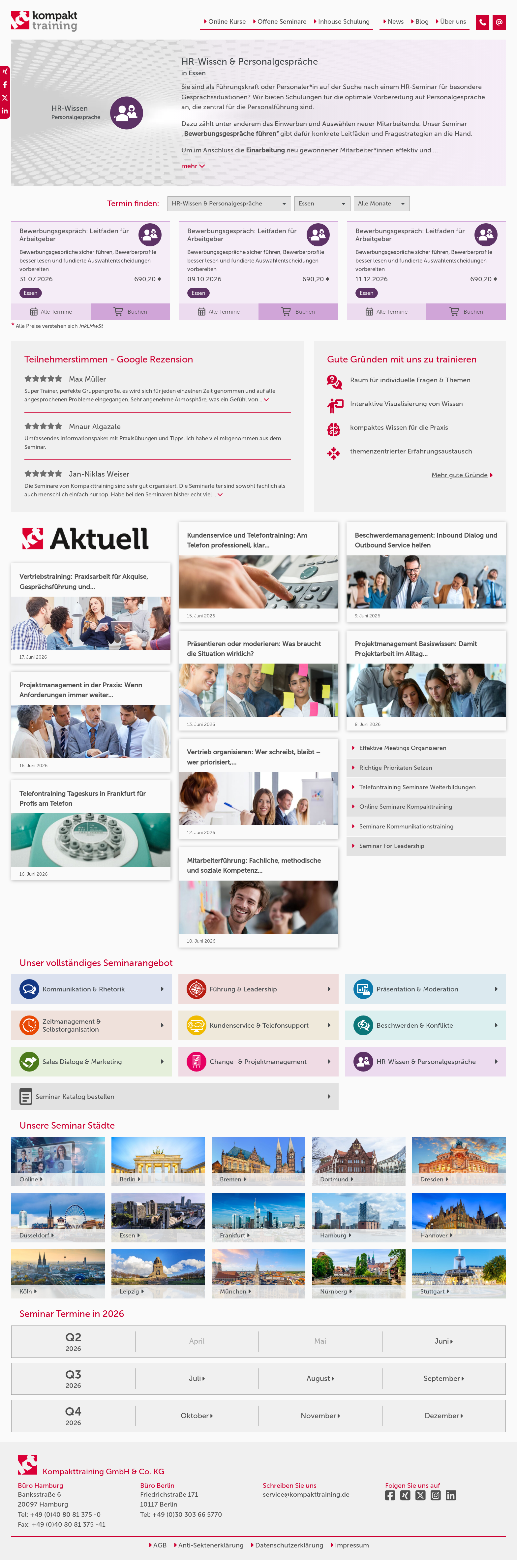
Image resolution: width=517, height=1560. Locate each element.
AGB (157, 1545)
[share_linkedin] (5, 112)
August (320, 1378)
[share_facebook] (5, 85)
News (393, 21)
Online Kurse (224, 21)
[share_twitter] (5, 99)
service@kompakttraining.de (306, 1494)
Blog (420, 21)
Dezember (444, 1415)
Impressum (349, 1545)
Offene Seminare (280, 21)
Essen (31, 293)
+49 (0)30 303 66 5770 (187, 1514)
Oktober (197, 1415)
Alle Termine (51, 311)
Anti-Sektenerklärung (208, 1545)
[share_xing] (5, 72)
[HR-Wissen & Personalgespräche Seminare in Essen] (482, 22)
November (320, 1415)
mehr (193, 166)
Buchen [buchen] (130, 311)
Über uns (450, 21)
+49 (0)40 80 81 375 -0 (65, 1514)
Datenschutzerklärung (286, 1545)
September (444, 1378)
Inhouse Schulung (341, 21)
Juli (197, 1378)
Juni (444, 1341)
